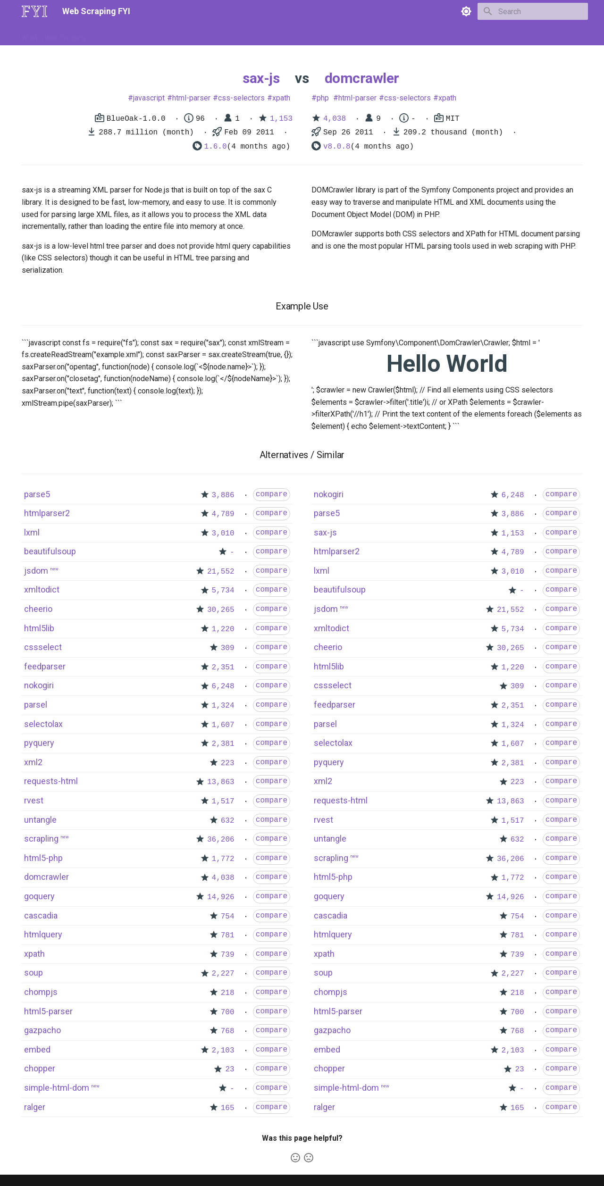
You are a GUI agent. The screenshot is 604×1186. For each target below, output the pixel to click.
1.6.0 (215, 147)
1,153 (281, 119)
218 (228, 993)
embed (37, 1049)
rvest (33, 800)
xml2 (33, 762)
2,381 (223, 744)
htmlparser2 (47, 513)
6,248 (223, 686)
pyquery (39, 743)
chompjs (41, 992)
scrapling (41, 839)
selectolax (43, 724)
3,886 (223, 495)
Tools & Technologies (183, 34)
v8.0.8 (337, 147)
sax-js (261, 78)
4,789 (223, 514)
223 (228, 763)
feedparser (45, 666)
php (323, 97)
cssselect (43, 647)
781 (228, 935)
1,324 (223, 706)
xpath (281, 97)
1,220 (223, 629)
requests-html (51, 781)
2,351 (223, 667)
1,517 (223, 801)
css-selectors (241, 97)
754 (228, 916)
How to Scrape (119, 34)
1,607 (223, 725)
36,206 (221, 840)
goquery (39, 896)
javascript (149, 97)
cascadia (41, 915)
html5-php (43, 858)
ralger (34, 1107)
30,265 (221, 610)
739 (228, 955)
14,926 (221, 897)
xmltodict (41, 589)
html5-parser (48, 1011)
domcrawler (362, 78)
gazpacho (42, 1030)
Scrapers (276, 34)
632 (228, 821)
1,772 (223, 859)
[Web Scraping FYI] (34, 11)
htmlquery (43, 934)
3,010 (223, 533)
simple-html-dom (56, 1088)
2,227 (223, 974)
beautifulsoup (50, 551)
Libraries (239, 34)
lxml (32, 532)
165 (228, 1108)
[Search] (533, 11)
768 (228, 1031)
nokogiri (39, 685)
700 (228, 1012)
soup (33, 972)
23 (229, 1069)
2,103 (223, 1050)
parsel (35, 705)
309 (228, 648)
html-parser (191, 97)
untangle (40, 820)
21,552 (221, 572)
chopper (39, 1068)
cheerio (38, 609)
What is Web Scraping (54, 34)
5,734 (223, 590)
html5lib (39, 628)
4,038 (334, 119)
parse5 (37, 494)
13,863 (221, 782)
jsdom (36, 571)
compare (271, 494)
